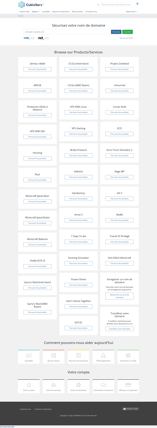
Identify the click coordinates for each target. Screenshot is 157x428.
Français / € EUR (130, 409)
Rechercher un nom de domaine (119, 296)
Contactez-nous (91, 11)
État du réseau (77, 11)
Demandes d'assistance (103, 386)
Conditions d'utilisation (43, 409)
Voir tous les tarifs (126, 38)
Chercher (116, 32)
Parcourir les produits (37, 69)
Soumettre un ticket (128, 357)
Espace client (24, 11)
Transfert (127, 32)
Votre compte (29, 386)
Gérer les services (53, 386)
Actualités (46, 11)
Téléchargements (103, 357)
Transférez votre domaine (119, 329)
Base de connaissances (60, 11)
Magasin (35, 11)
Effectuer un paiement (128, 386)
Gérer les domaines (78, 386)
